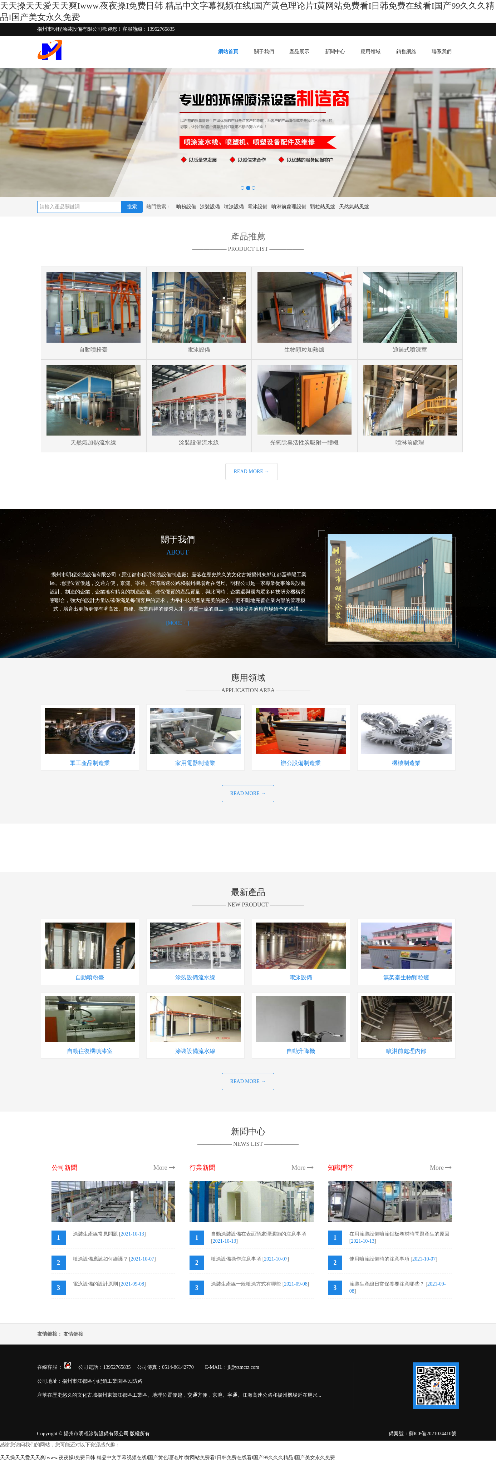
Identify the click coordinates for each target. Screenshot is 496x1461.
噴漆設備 (234, 206)
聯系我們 (442, 51)
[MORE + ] (177, 623)
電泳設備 (257, 206)
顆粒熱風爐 (322, 206)
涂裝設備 (210, 206)
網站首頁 (228, 51)
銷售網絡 (406, 51)
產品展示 (299, 51)
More (164, 1167)
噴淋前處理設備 (288, 206)
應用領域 (370, 51)
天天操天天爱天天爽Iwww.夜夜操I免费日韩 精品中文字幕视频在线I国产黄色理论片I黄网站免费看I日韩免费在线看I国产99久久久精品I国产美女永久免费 (167, 1457)
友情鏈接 (73, 1334)
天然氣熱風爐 (354, 206)
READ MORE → (252, 471)
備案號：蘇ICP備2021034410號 (423, 1433)
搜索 (132, 206)
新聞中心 (335, 51)
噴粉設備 (186, 206)
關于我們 (264, 51)
